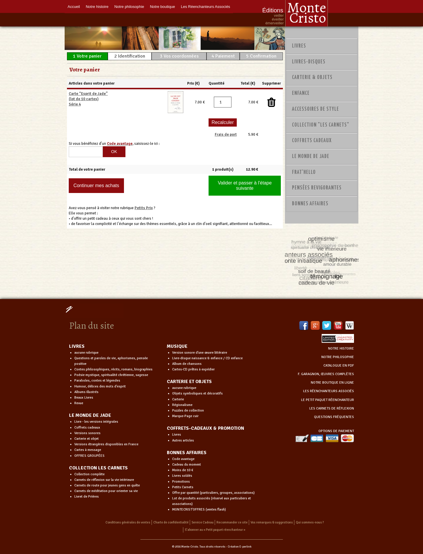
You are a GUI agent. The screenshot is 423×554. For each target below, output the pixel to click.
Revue (78, 403)
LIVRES (77, 346)
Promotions (181, 481)
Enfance (301, 93)
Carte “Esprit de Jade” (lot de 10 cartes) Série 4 (88, 99)
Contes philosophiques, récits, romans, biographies (113, 369)
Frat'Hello (304, 172)
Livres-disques (308, 62)
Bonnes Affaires (310, 204)
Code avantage (183, 459)
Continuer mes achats (96, 185)
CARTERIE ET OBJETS (189, 382)
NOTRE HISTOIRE (341, 348)
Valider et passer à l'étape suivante (245, 185)
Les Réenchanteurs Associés (205, 6)
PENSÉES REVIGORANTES (317, 188)
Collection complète (89, 474)
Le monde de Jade (310, 156)
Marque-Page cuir (185, 416)
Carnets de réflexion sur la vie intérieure (104, 480)
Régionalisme (182, 405)
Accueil (74, 6)
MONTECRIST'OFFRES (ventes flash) (199, 509)
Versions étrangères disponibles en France (106, 444)
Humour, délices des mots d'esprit (100, 386)
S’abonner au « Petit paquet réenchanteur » (215, 530)
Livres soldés (182, 476)
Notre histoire (97, 6)
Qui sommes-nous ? (310, 522)
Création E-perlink (239, 546)
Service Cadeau (203, 522)
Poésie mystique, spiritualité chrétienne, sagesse (111, 375)
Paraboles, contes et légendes (97, 380)
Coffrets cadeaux (87, 427)
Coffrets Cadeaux (312, 140)
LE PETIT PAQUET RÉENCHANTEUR (327, 400)
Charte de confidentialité (171, 522)
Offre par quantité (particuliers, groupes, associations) (213, 493)
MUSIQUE (177, 346)
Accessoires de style (315, 109)
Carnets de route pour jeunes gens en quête (107, 485)
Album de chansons (187, 364)
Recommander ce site (232, 522)
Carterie (178, 399)
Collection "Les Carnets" (320, 125)
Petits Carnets (182, 487)
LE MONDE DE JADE (90, 415)
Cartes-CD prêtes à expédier (193, 369)
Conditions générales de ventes (127, 522)
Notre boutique (162, 6)
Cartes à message (87, 450)
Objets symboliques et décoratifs (197, 393)
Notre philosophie (129, 6)
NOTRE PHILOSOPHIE (337, 357)
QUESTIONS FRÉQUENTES (334, 417)
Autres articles (183, 440)
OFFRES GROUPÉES (89, 456)
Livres (299, 46)
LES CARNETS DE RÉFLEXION (331, 408)
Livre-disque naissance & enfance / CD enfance (207, 358)
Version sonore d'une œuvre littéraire (199, 352)
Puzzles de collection (188, 410)
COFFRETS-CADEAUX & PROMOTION (205, 428)
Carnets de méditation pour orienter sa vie (106, 491)
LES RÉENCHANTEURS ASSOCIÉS (328, 391)
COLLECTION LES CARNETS (98, 468)
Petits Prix (144, 208)
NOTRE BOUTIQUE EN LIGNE (332, 382)
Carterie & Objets (312, 77)
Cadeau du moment (186, 464)
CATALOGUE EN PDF (338, 365)
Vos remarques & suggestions (272, 522)
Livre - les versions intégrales (96, 421)
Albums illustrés (86, 392)
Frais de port (226, 134)
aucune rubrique (86, 352)
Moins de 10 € (182, 470)
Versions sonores (87, 433)
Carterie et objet (86, 439)
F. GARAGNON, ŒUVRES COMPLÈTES (326, 374)
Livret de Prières (86, 496)
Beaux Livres (83, 397)
